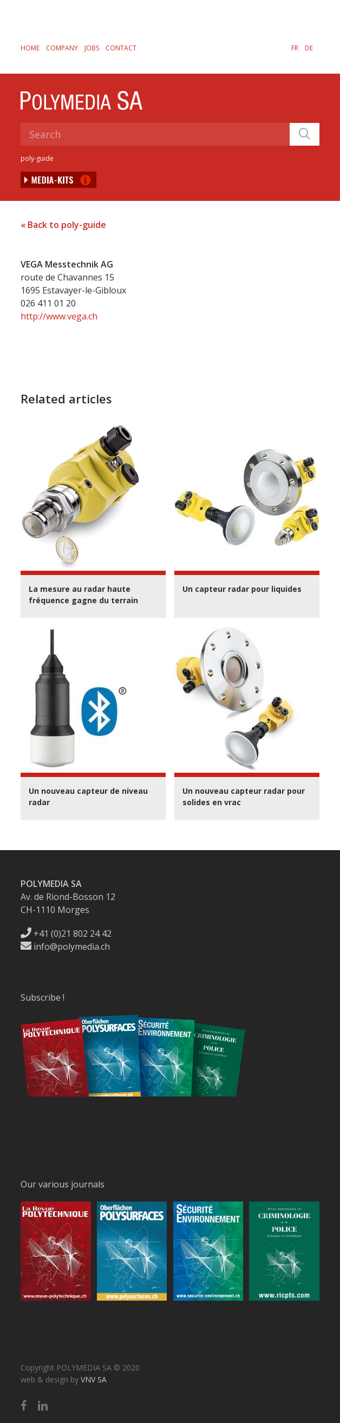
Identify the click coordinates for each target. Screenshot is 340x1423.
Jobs (91, 48)
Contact (121, 48)
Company (62, 48)
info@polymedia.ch (65, 946)
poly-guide (37, 158)
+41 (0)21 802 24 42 (66, 933)
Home (30, 48)
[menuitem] (294, 47)
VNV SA (94, 1379)
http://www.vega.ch (59, 316)
